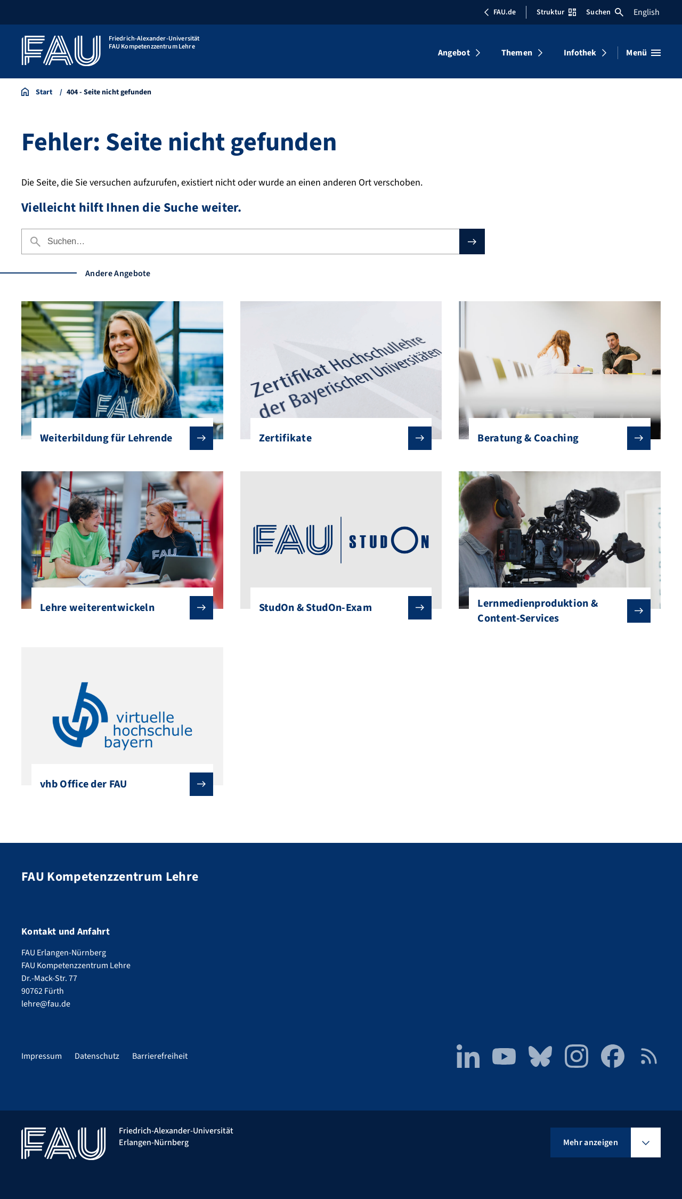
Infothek (580, 53)
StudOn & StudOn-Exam (337, 607)
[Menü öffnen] (643, 53)
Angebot (454, 53)
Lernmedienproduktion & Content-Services (555, 611)
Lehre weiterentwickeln (118, 607)
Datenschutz (97, 1056)
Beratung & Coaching (555, 438)
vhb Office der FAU (118, 784)
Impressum (41, 1056)
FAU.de (499, 12)
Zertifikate (337, 438)
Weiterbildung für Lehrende (118, 438)
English (647, 12)
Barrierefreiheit (160, 1056)
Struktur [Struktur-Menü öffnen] (556, 12)
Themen (516, 53)
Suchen (604, 12)
